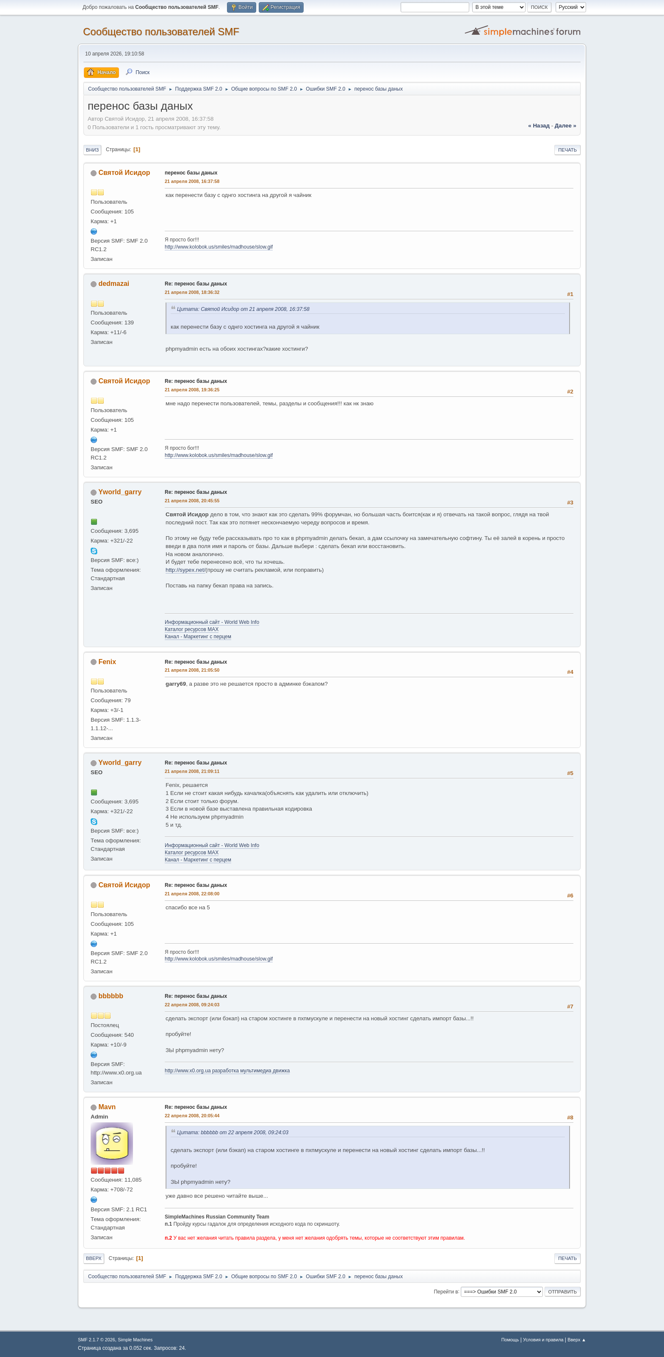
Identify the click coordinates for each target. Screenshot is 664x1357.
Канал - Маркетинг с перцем (198, 637)
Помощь (510, 1339)
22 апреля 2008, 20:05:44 (192, 1115)
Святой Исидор (124, 172)
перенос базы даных (191, 173)
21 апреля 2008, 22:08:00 (192, 893)
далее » (565, 125)
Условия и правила (543, 1339)
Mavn (107, 1107)
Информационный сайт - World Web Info (212, 622)
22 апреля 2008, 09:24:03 (192, 1004)
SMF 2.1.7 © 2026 (96, 1339)
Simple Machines (135, 1339)
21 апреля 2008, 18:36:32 (192, 292)
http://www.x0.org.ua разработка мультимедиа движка (227, 1071)
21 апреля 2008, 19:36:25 (192, 389)
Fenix (107, 661)
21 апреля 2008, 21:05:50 (192, 670)
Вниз (92, 149)
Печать (567, 149)
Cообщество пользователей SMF (161, 31)
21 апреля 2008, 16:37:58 (192, 181)
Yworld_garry (119, 492)
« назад (539, 125)
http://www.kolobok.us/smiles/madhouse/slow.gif (219, 247)
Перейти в (446, 1291)
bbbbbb (110, 996)
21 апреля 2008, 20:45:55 (192, 500)
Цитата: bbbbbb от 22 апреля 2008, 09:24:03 (232, 1132)
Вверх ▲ (576, 1339)
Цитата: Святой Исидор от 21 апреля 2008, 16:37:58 (243, 309)
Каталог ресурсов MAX (192, 629)
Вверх (94, 1258)
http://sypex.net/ (185, 570)
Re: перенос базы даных (196, 284)
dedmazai (113, 283)
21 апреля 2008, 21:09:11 (192, 771)
